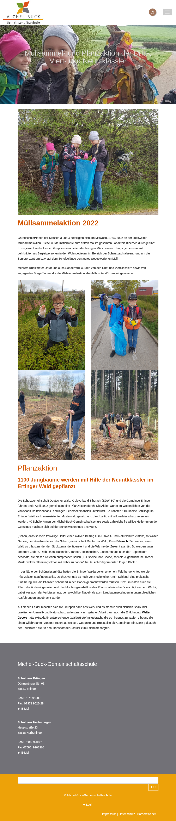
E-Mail (25, 708)
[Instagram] (152, 12)
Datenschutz (127, 814)
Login (89, 804)
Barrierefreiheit (146, 814)
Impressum (109, 814)
